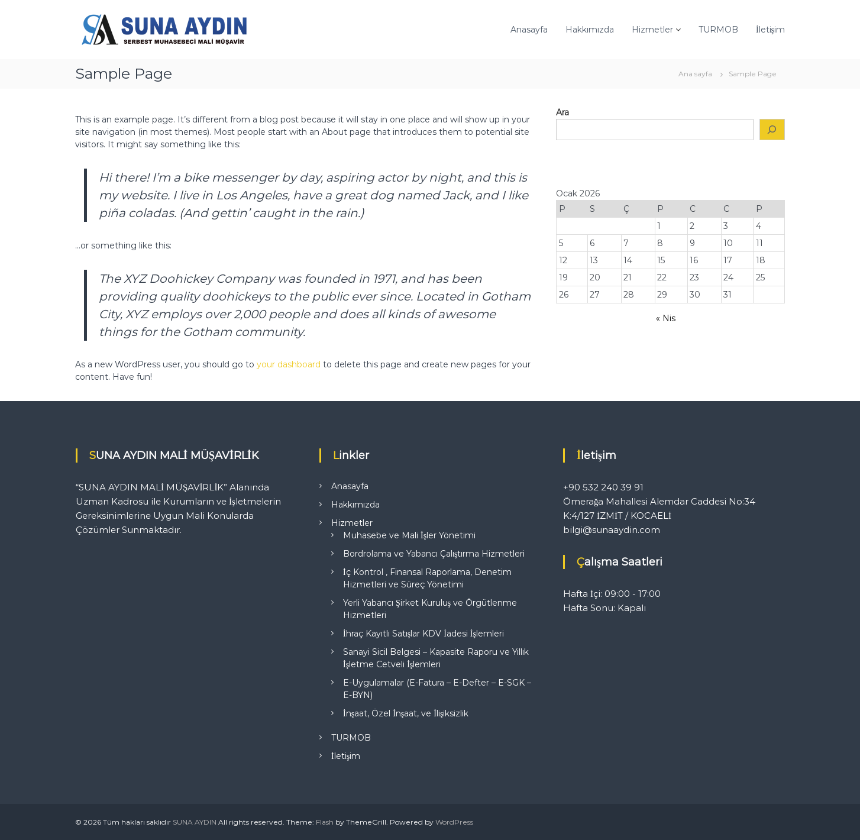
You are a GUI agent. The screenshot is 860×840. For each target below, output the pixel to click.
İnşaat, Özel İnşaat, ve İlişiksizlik (405, 713)
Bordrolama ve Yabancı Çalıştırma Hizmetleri (434, 553)
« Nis (665, 318)
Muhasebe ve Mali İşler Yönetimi (409, 535)
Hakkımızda (589, 29)
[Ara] (772, 130)
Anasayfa (529, 29)
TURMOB (718, 29)
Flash (325, 822)
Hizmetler (652, 29)
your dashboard (289, 364)
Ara (562, 112)
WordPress (454, 822)
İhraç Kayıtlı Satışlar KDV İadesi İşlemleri (423, 633)
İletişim (770, 29)
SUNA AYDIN (194, 822)
